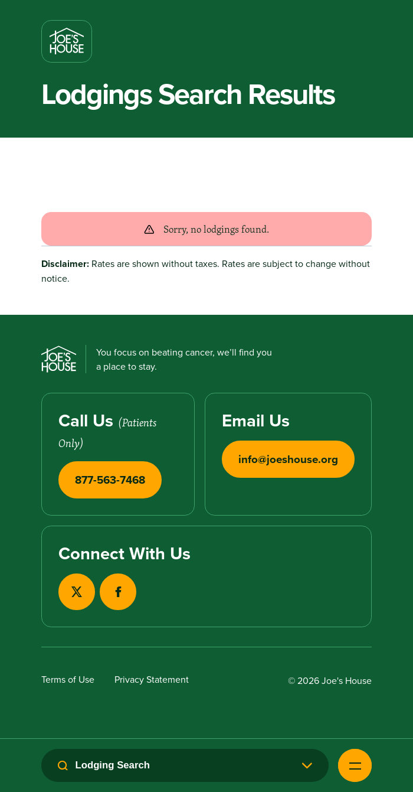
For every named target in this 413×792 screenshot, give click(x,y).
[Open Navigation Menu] (355, 766)
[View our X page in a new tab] (76, 591)
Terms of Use (67, 679)
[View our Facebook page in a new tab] (118, 591)
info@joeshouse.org (288, 459)
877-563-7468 (110, 480)
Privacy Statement (151, 679)
